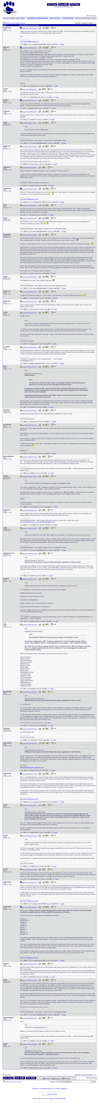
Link (21, 36)
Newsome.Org (60, 1098)
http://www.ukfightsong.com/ (29, 41)
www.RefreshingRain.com (46, 522)
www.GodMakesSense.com (29, 522)
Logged (62, 44)
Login (17, 18)
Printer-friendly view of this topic (12, 1081)
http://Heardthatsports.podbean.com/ (32, 767)
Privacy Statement (61, 1088)
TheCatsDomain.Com (47, 1088)
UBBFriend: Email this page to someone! (15, 23)
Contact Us (35, 1088)
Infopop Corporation (53, 1094)
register (23, 18)
